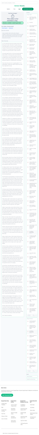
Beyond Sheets (30, 318)
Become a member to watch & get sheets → (12, 22)
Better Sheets (19, 6)
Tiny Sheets (32, 407)
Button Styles (32, 410)
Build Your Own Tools (31, 379)
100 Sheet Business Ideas (24, 424)
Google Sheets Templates (4, 404)
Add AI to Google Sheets (14, 413)
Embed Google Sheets (23, 413)
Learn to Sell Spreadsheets (13, 421)
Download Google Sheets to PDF (24, 409)
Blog (2, 407)
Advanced (11, 28)
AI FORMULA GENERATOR (23, 405)
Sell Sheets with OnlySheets (33, 417)
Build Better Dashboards (13, 409)
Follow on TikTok (4, 416)
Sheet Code (29, 14)
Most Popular (4, 28)
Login (19, 9)
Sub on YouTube (4, 418)
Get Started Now (7, 395)
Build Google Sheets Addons (33, 414)
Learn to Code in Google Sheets (14, 405)
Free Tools (3, 413)
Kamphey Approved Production (13, 433)
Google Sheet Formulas (3, 410)
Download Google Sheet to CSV (24, 417)
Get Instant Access (27, 9)
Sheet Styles (32, 404)
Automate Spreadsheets (13, 417)
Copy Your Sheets (24, 420)
